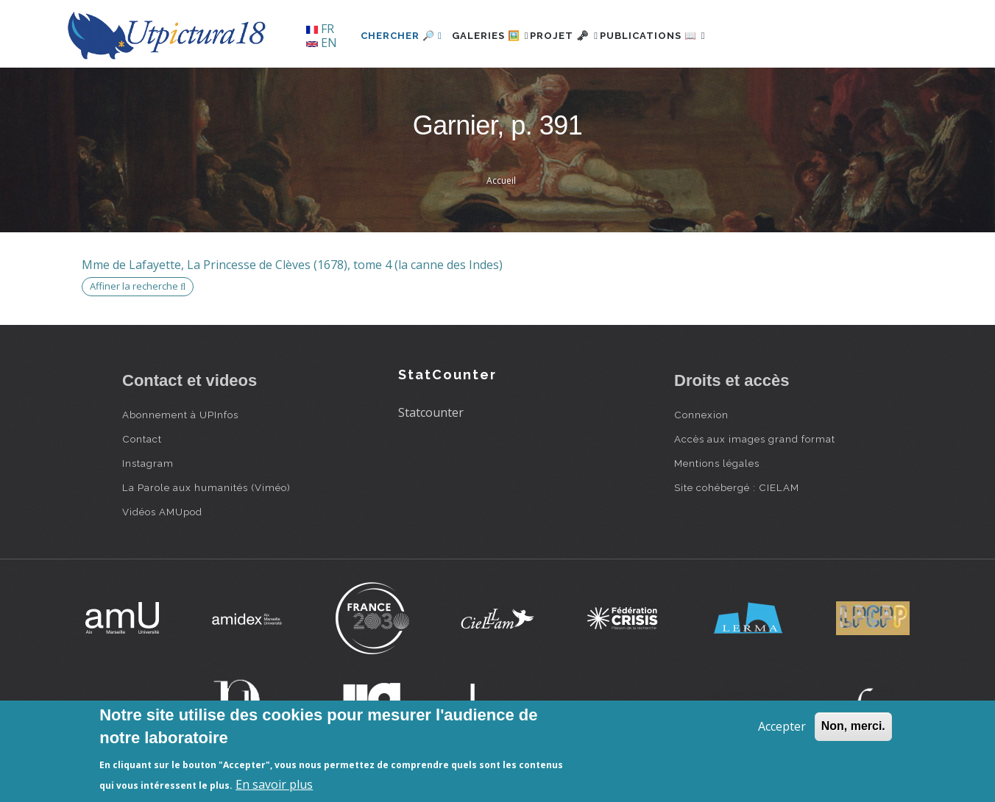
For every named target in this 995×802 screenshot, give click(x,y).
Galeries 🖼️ (498, 35)
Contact (142, 439)
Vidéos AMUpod (162, 512)
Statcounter (431, 412)
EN (321, 43)
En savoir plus (274, 784)
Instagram (148, 463)
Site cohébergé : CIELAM (736, 487)
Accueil (501, 180)
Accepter (782, 726)
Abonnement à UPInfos (180, 414)
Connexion (701, 414)
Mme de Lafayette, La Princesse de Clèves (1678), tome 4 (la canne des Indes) (292, 265)
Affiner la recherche (137, 286)
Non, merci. (853, 726)
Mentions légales (716, 463)
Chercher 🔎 (401, 35)
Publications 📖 (693, 35)
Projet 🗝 (589, 35)
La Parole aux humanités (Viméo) (206, 487)
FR (320, 29)
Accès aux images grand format (754, 439)
